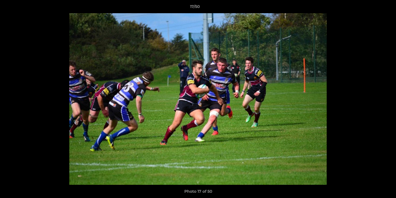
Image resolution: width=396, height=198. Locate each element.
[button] (373, 8)
